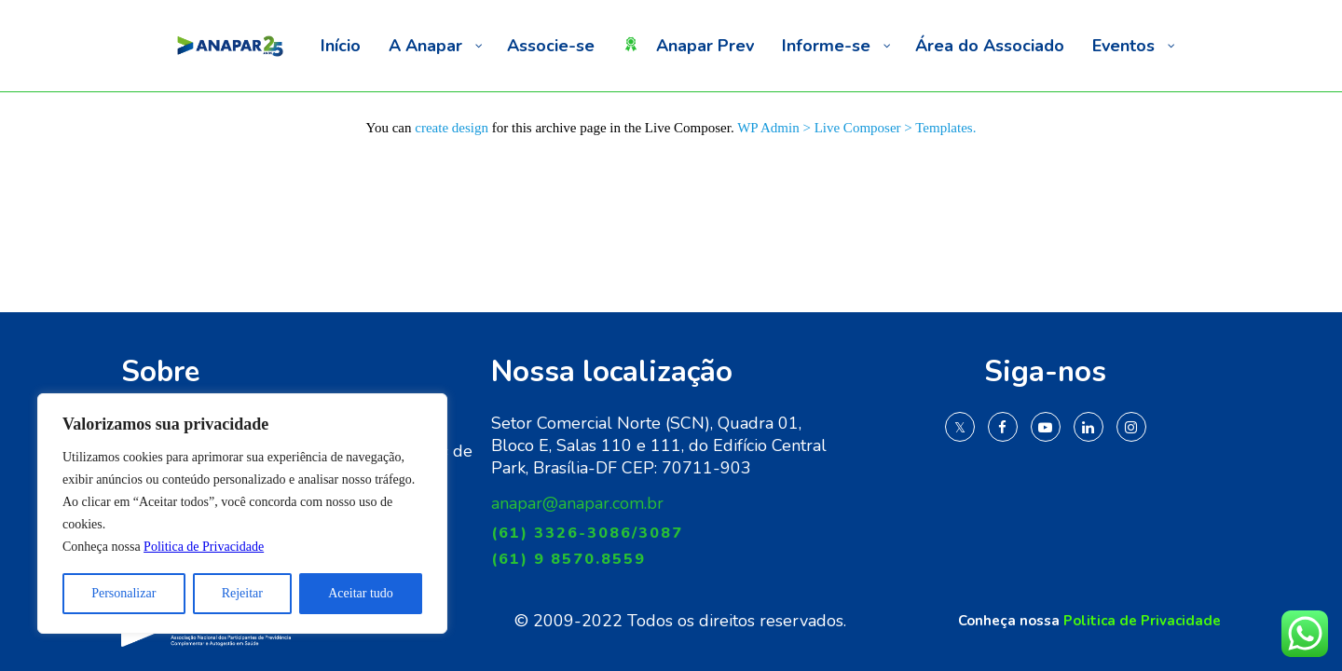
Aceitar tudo (360, 593)
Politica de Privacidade (204, 547)
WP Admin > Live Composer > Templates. (856, 127)
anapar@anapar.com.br (577, 503)
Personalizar (123, 593)
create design (451, 127)
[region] (242, 513)
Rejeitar (242, 593)
